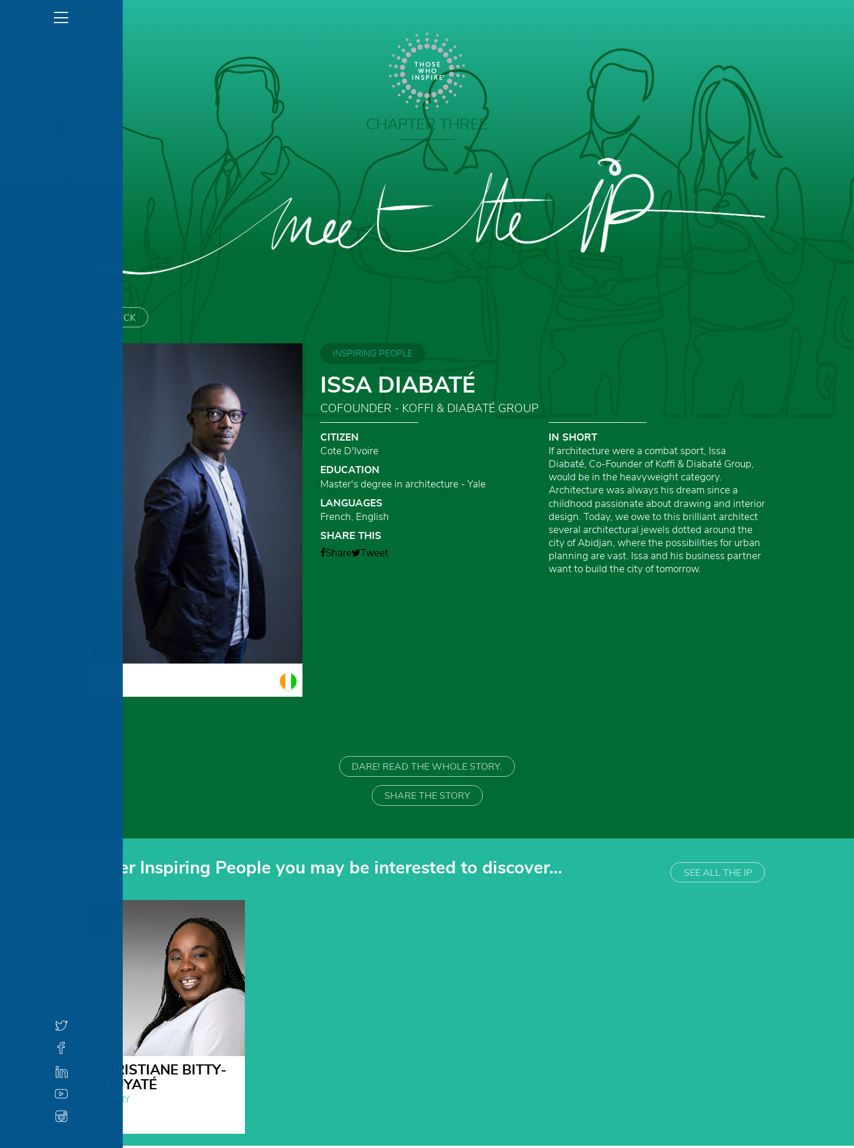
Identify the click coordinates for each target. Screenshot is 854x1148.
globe (103, 1121)
